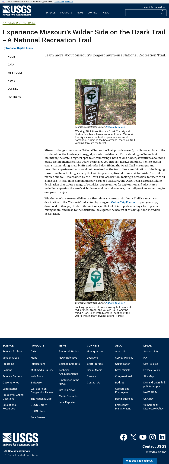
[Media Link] (105, 102)
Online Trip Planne (123, 202)
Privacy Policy (151, 370)
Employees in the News (69, 382)
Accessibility (151, 351)
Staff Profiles (95, 363)
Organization (122, 363)
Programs (8, 363)
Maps (34, 357)
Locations (92, 357)
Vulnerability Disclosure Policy (153, 406)
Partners (14, 96)
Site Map (148, 376)
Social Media (94, 370)
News (80, 12)
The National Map (41, 398)
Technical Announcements (68, 372)
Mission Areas (11, 357)
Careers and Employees (122, 390)
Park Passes (38, 417)
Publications (38, 363)
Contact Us (93, 382)
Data (11, 64)
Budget (119, 382)
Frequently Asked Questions (13, 396)
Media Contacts (68, 396)
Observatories (11, 382)
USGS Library (39, 404)
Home (11, 56)
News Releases (68, 357)
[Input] (145, 13)
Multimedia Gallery (42, 370)
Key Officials (122, 370)
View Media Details (115, 127)
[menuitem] (51, 10)
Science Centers (12, 376)
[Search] (163, 13)
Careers (91, 376)
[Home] (17, 15)
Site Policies (150, 363)
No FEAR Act (151, 392)
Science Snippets (69, 363)
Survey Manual (124, 357)
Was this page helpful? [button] (139, 460)
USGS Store (38, 411)
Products (66, 12)
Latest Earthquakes (153, 7)
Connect (93, 12)
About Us (120, 351)
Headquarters (95, 351)
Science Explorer (13, 351)
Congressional (123, 376)
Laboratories (10, 388)
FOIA (146, 357)
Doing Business (124, 398)
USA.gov (148, 398)
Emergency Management (123, 406)
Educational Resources (10, 406)
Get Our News (67, 390)
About (106, 12)
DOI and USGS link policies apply (154, 384)
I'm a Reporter (67, 402)
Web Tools (15, 72)
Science (51, 12)
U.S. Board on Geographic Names (42, 390)
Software (36, 382)
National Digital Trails (19, 22)
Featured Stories (69, 351)
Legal (147, 345)
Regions (7, 370)
